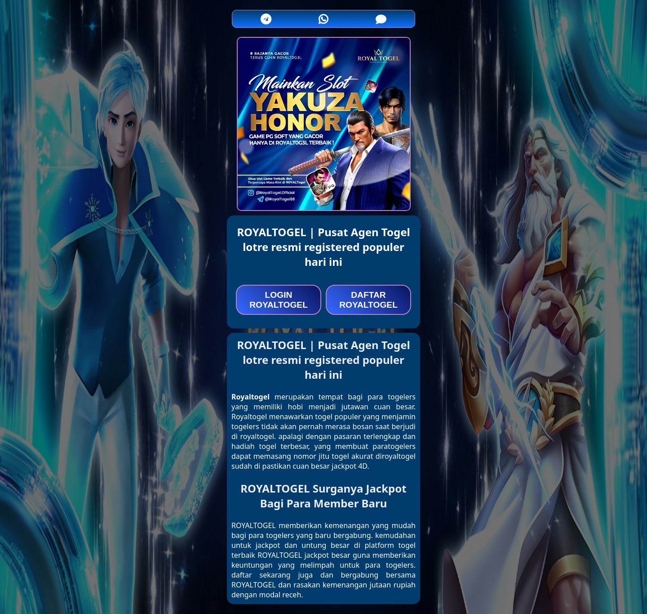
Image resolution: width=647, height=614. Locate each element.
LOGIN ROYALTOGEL (278, 299)
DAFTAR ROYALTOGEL (368, 299)
